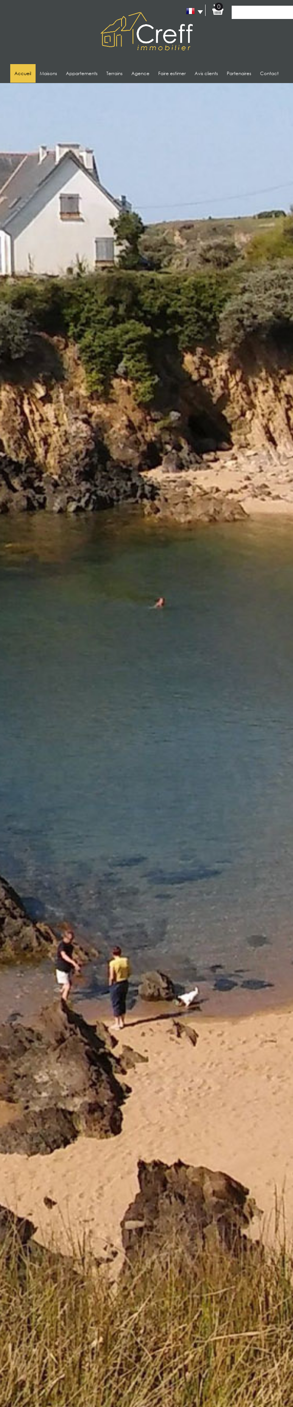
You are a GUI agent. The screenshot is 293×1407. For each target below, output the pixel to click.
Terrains (114, 73)
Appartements (82, 73)
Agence (140, 73)
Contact (269, 73)
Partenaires (239, 73)
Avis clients (206, 73)
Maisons (48, 73)
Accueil (22, 73)
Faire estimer (172, 73)
